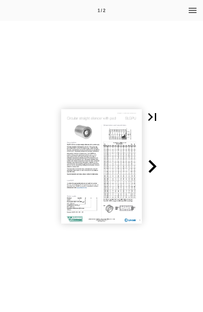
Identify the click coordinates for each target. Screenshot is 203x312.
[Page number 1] (101, 10)
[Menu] (192, 10)
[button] (152, 117)
